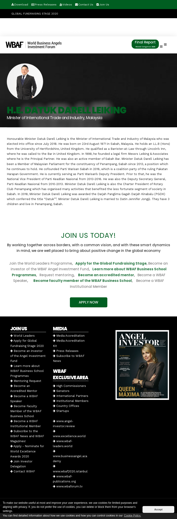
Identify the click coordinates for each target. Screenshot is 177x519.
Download (21, 4)
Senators (61, 391)
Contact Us (85, 4)
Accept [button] (158, 509)
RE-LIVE (119, 22)
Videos (67, 4)
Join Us (104, 4)
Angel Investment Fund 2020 (83, 22)
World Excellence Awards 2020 (35, 22)
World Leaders (22, 335)
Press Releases (46, 4)
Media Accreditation (69, 335)
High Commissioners (69, 386)
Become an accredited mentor (106, 275)
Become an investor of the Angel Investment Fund (28, 356)
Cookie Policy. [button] (132, 515)
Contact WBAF (22, 471)
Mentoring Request (25, 381)
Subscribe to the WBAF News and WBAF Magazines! (27, 436)
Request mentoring (55, 275)
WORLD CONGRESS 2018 (64, 31)
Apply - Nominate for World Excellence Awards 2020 (27, 451)
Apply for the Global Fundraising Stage (111, 263)
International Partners (70, 396)
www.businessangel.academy (70, 456)
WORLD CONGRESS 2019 (27, 31)
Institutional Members (70, 401)
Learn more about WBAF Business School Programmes (27, 371)
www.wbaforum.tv (68, 486)
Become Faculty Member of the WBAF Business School (26, 411)
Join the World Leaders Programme (40, 263)
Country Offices (66, 406)
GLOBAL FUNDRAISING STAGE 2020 (34, 13)
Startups (61, 411)
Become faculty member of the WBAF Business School (82, 280)
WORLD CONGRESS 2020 (146, 22)
